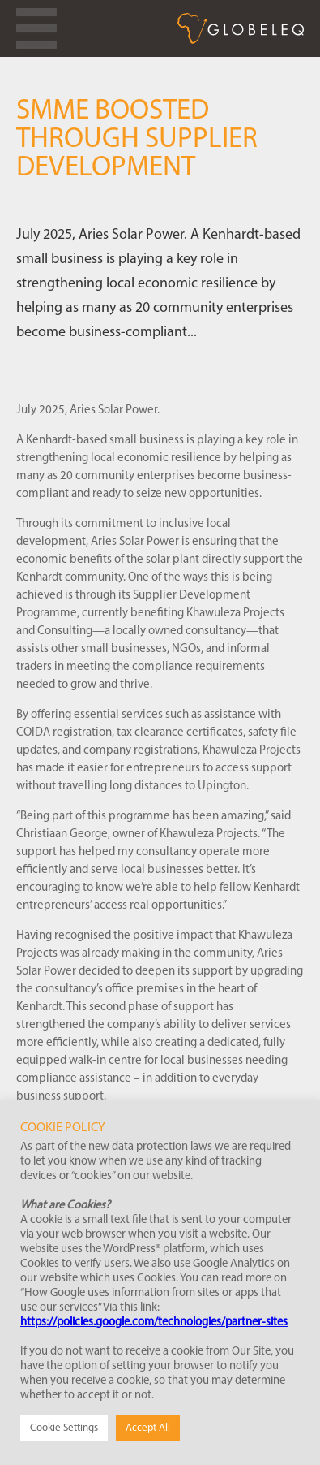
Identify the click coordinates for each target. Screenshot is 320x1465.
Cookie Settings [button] (64, 1428)
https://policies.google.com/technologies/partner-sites (154, 1322)
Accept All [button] (148, 1428)
